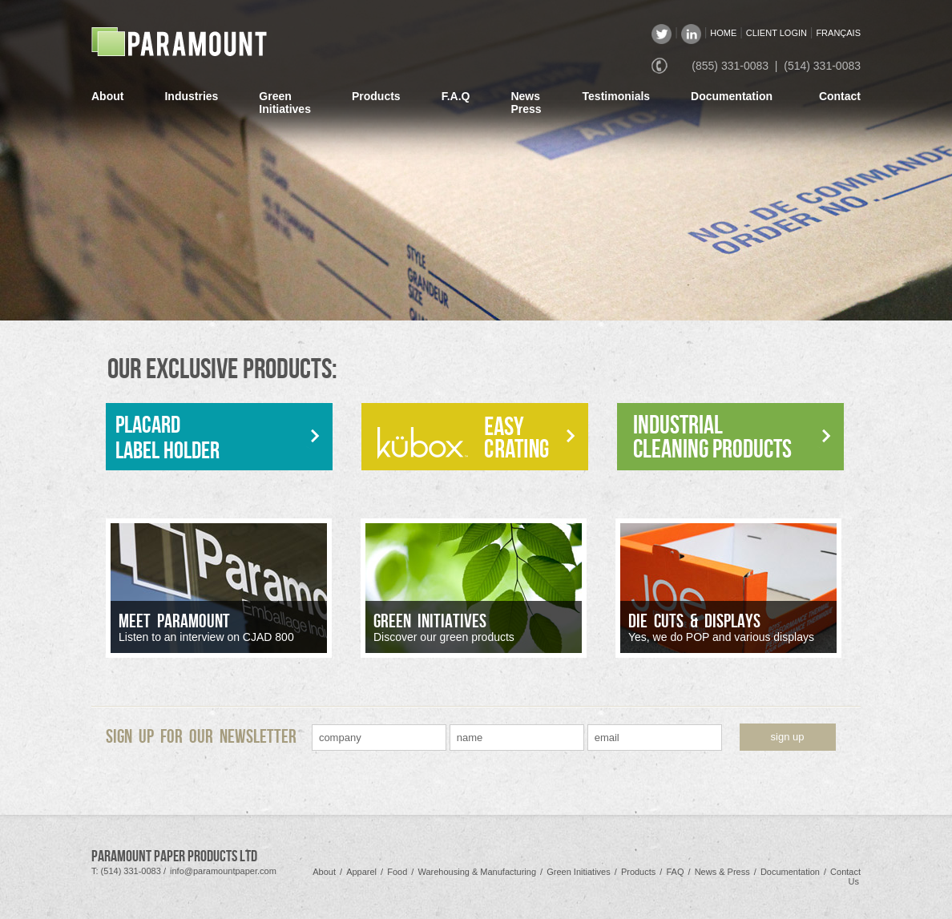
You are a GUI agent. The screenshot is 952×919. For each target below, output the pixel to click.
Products (376, 96)
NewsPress (525, 102)
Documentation (731, 96)
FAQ (675, 872)
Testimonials (617, 96)
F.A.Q (456, 96)
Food (397, 872)
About (107, 96)
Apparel (361, 872)
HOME (723, 33)
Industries (191, 96)
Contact (840, 96)
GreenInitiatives (285, 102)
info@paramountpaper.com (223, 871)
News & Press (722, 872)
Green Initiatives (578, 872)
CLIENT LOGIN (776, 33)
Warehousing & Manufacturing (477, 872)
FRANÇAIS (838, 33)
